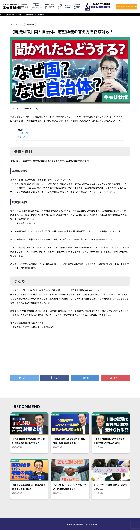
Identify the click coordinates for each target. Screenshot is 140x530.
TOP (1, 14)
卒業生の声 (77, 6)
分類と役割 (24, 133)
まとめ (22, 137)
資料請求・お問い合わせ (127, 6)
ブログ (60, 6)
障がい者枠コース (50, 6)
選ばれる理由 (24, 6)
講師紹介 (68, 7)
